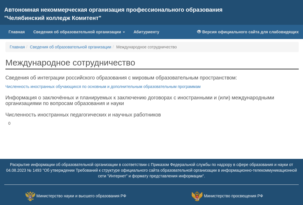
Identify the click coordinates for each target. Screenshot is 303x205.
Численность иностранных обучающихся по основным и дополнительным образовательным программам (102, 86)
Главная (17, 32)
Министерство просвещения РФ (233, 196)
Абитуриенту (146, 32)
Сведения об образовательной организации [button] (79, 32)
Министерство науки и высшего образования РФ (81, 196)
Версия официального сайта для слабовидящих (248, 32)
